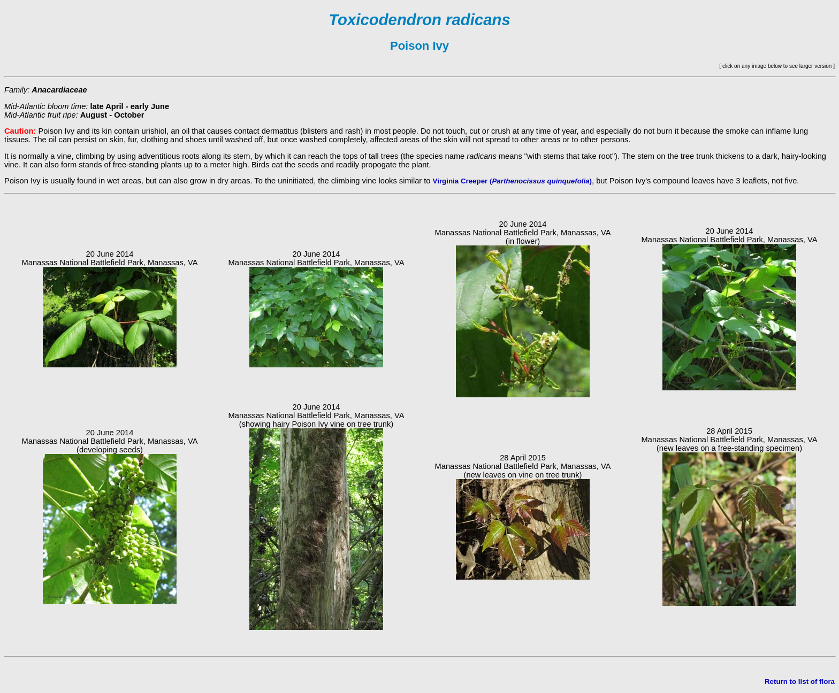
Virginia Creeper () (512, 181)
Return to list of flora (800, 681)
